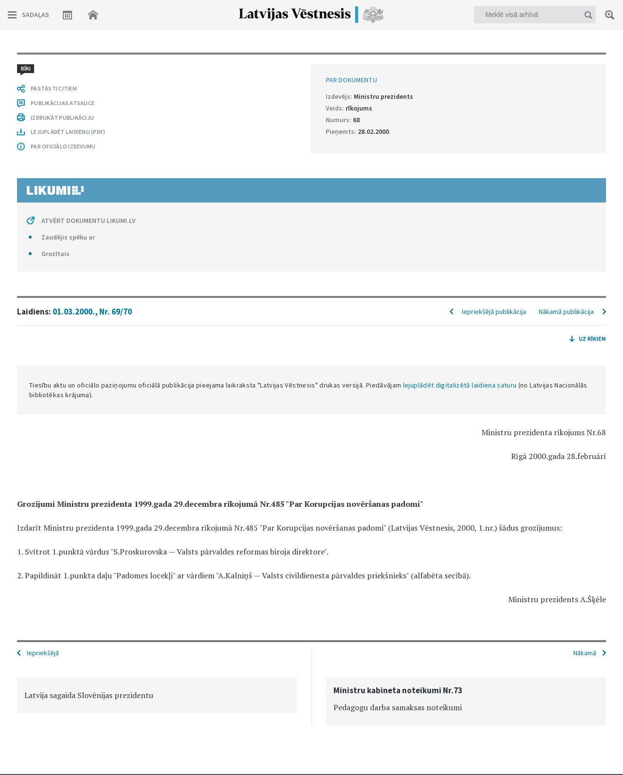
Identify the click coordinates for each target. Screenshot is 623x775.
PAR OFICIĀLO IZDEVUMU (63, 146)
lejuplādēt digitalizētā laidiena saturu (460, 385)
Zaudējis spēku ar (68, 237)
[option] (157, 695)
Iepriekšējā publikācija (494, 311)
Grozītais (55, 253)
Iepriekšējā (43, 652)
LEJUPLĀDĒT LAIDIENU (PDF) (68, 131)
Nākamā (584, 652)
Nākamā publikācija (566, 311)
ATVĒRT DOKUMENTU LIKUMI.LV (88, 220)
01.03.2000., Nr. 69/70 (92, 311)
